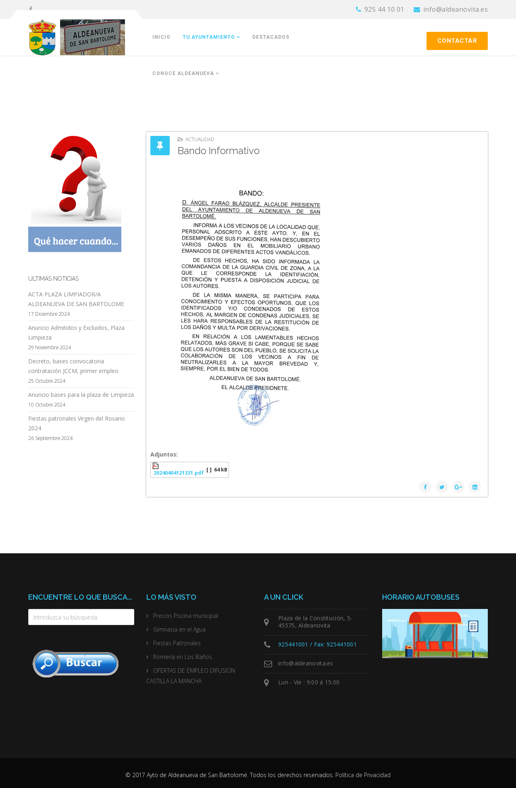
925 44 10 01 (384, 9)
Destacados (270, 37)
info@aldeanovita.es (455, 9)
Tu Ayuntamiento (209, 37)
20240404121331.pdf (179, 472)
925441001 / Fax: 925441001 (317, 644)
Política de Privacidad (363, 775)
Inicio (161, 37)
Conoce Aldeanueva (183, 73)
